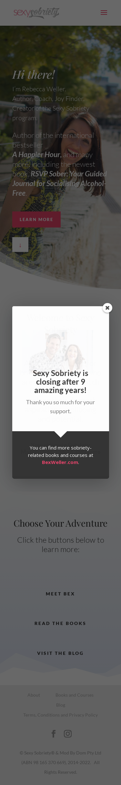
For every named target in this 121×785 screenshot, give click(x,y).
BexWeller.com (60, 462)
